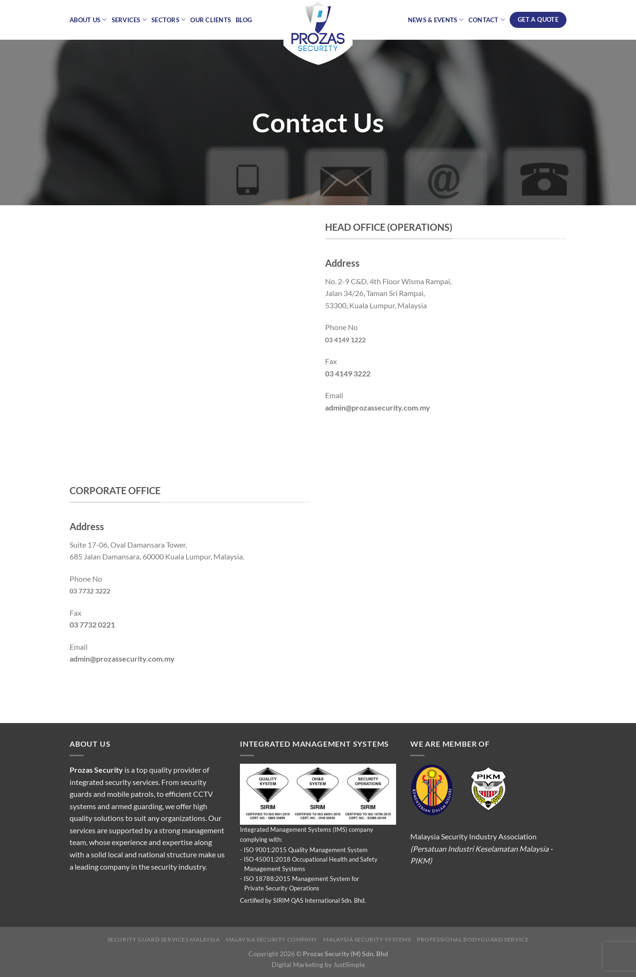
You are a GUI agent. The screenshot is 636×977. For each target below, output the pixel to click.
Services (129, 19)
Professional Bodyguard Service (473, 939)
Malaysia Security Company (272, 939)
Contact (486, 19)
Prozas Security (96, 769)
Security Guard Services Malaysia (163, 939)
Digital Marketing (297, 964)
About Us (88, 19)
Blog (244, 20)
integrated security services (114, 781)
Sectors (168, 19)
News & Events (436, 19)
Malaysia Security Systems (367, 939)
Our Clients (210, 20)
